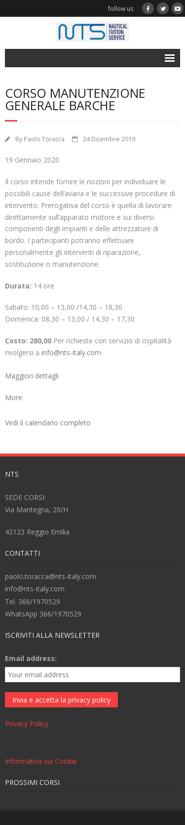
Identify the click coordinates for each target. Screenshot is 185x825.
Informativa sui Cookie (41, 761)
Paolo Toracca (44, 139)
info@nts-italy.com (71, 352)
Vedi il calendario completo (48, 422)
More (13, 397)
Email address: (31, 658)
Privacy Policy (26, 723)
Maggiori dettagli (32, 375)
